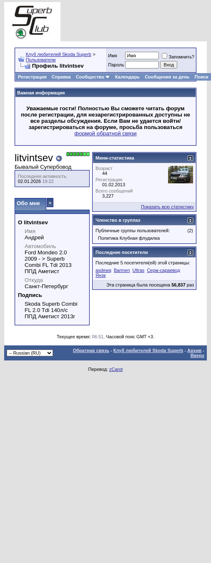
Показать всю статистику (167, 206)
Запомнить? (178, 56)
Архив (194, 350)
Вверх (197, 355)
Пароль (116, 64)
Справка (61, 76)
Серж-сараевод (163, 270)
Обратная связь (91, 350)
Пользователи (41, 59)
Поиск (201, 76)
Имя (112, 55)
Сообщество (93, 76)
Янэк (100, 275)
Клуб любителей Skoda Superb (58, 54)
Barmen (122, 270)
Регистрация (32, 76)
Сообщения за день (167, 76)
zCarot (116, 369)
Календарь (127, 76)
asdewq (103, 270)
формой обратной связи (105, 133)
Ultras (139, 270)
